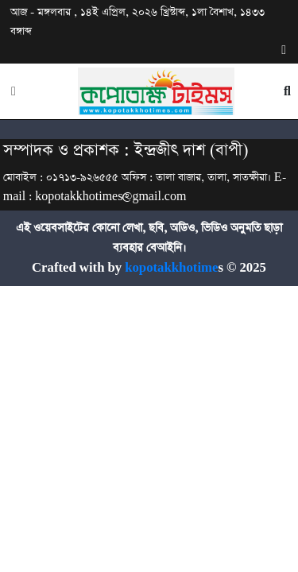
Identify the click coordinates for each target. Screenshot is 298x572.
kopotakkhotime (170, 268)
